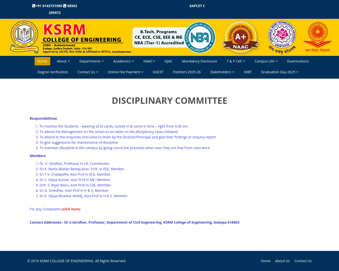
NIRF (247, 72)
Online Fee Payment (125, 72)
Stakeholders (222, 72)
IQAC (168, 61)
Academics (123, 61)
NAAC (149, 61)
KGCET (158, 72)
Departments (91, 61)
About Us (282, 261)
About (63, 61)
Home (42, 61)
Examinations (298, 61)
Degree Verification (53, 72)
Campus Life (266, 61)
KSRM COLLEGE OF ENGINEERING (66, 261)
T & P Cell (236, 61)
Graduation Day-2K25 (280, 72)
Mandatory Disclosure (199, 61)
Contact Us (88, 72)
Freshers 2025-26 (187, 72)
